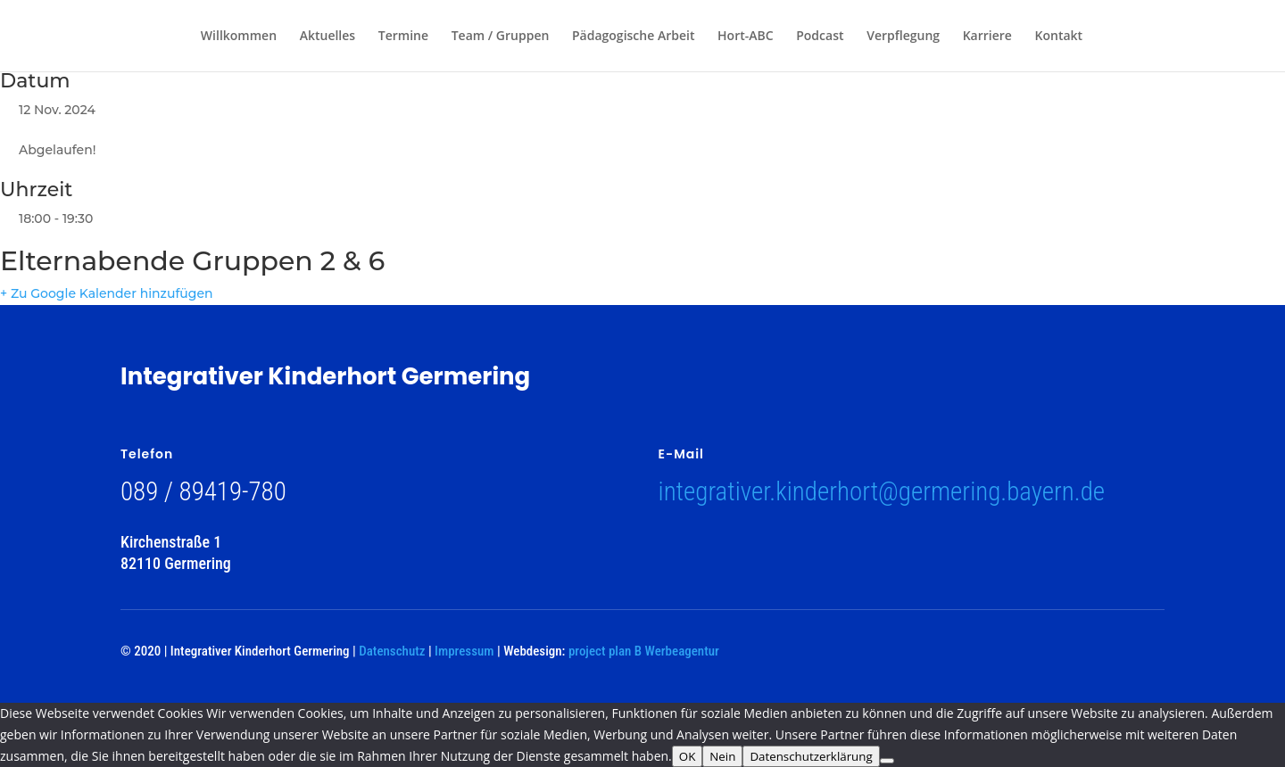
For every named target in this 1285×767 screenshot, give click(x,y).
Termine (403, 36)
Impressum (464, 651)
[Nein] (887, 760)
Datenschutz (392, 651)
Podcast (819, 36)
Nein (722, 756)
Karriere (987, 36)
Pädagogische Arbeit (633, 36)
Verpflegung (903, 36)
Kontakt (1059, 36)
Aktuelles (327, 36)
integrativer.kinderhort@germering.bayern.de (882, 491)
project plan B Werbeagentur (643, 651)
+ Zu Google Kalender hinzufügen (106, 293)
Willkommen (239, 36)
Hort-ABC (745, 36)
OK (687, 756)
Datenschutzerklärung (811, 756)
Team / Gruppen (501, 36)
